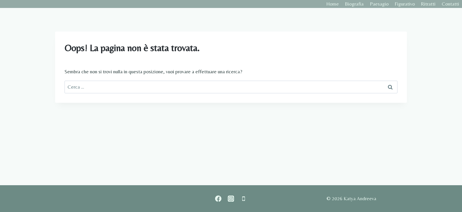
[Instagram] (231, 198)
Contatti (450, 4)
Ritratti (428, 4)
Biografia (354, 4)
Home (332, 4)
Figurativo (405, 4)
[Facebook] (218, 198)
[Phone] (243, 198)
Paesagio (379, 4)
